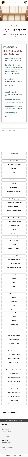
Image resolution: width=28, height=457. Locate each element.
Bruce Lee (14, 271)
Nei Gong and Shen (14, 388)
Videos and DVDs (6, 431)
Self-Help (14, 290)
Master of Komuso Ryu (14, 218)
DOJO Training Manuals (14, 221)
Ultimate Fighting (14, 225)
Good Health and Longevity (14, 369)
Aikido (14, 297)
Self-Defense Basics (14, 392)
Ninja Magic (14, 183)
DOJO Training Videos (14, 358)
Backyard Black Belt (14, 377)
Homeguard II (14, 252)
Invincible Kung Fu (14, 362)
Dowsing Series (14, 400)
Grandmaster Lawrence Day (14, 202)
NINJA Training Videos (14, 354)
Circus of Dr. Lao (14, 343)
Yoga (14, 286)
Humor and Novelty (14, 312)
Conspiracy (14, 320)
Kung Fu (14, 274)
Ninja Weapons (14, 187)
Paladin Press (14, 328)
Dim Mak (14, 168)
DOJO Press (8, 2)
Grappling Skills (14, 233)
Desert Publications (14, 335)
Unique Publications (14, 263)
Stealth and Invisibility (14, 164)
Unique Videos (14, 373)
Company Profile (5, 442)
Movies (14, 347)
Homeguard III (14, 256)
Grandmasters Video (14, 381)
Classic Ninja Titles (14, 157)
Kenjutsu (14, 301)
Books (3, 427)
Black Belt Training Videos (14, 366)
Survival (14, 316)
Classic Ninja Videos (14, 350)
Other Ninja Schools (14, 195)
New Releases (14, 153)
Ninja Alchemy (14, 180)
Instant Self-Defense (14, 176)
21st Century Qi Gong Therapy (14, 404)
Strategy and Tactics (14, 259)
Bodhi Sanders (14, 293)
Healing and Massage (14, 396)
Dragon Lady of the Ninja (14, 191)
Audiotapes (4, 434)
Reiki (14, 282)
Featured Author (5, 445)
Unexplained (14, 324)
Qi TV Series (14, 385)
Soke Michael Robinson (14, 210)
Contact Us (4, 449)
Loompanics (14, 331)
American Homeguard (14, 248)
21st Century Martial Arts (14, 267)
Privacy (14, 305)
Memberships (5, 436)
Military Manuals (14, 339)
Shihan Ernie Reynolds (14, 206)
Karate (14, 278)
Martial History (14, 240)
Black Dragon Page (14, 199)
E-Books (14, 244)
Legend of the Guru (14, 237)
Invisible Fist (14, 161)
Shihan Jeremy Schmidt (14, 214)
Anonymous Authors (14, 309)
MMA (14, 229)
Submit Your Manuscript (7, 447)
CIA (14, 172)
